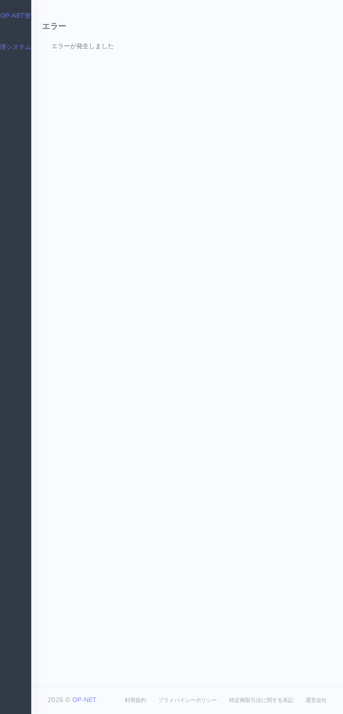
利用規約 (135, 700)
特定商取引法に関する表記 (261, 700)
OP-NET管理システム (15, 31)
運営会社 (316, 700)
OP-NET (84, 699)
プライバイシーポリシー (187, 700)
